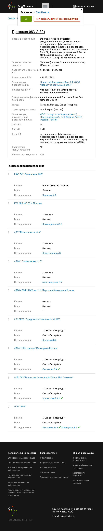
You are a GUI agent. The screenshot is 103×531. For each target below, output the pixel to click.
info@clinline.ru (67, 516)
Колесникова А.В (51, 253)
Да (26, 18)
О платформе (46, 458)
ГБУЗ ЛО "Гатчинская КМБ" (28, 174)
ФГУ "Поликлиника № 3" (27, 232)
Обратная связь (47, 472)
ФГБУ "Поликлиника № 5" (28, 261)
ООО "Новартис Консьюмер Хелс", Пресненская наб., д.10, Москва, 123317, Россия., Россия (61, 117)
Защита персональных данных (54, 477)
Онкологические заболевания (22, 463)
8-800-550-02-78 (81, 509)
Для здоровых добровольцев (21, 458)
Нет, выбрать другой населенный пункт (57, 19)
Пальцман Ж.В (51, 427)
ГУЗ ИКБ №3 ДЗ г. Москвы (28, 203)
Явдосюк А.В (49, 195)
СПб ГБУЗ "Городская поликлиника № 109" (37, 319)
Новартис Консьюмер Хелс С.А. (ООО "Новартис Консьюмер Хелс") (60, 83)
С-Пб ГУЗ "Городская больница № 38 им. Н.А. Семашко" (43, 377)
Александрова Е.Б (52, 282)
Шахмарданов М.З (52, 224)
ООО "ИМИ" (20, 406)
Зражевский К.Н (52, 398)
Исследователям (48, 467)
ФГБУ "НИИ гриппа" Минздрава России (35, 348)
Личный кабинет (85, 6)
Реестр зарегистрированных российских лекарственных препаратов (21, 493)
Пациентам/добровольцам (52, 463)
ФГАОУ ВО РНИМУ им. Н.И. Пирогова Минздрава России (44, 290)
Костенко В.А (49, 340)
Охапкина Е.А (51, 369)
